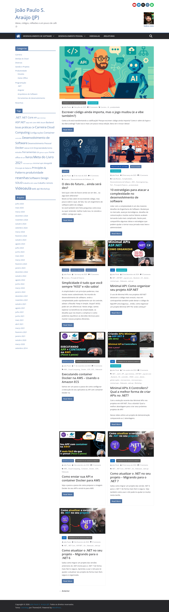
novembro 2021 (21, 300)
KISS (133, 182)
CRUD (131, 377)
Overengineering (141, 182)
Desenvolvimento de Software (37, 36)
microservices (125, 380)
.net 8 (118, 374)
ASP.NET (119, 278)
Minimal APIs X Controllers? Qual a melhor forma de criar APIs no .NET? (130, 391)
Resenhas (19, 103)
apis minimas (129, 374)
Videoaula (123, 281)
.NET (112, 270)
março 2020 (20, 344)
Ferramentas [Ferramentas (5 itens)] (29, 152)
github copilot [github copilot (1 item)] (44, 152)
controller (124, 377)
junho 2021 (19, 316)
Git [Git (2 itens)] (38, 152)
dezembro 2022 (21, 272)
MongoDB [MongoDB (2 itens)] (48, 163)
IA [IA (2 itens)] (21, 157)
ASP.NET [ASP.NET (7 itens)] (20, 122)
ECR (88, 369)
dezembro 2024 (21, 216)
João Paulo (67, 107)
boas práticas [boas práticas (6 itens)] (23, 127)
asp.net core (128, 278)
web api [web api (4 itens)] (36, 188)
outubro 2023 (20, 240)
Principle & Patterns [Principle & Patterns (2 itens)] (23, 168)
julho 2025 (19, 204)
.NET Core (120, 469)
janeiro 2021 (20, 336)
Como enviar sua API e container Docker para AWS (81, 478)
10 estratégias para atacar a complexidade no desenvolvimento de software (129, 195)
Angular (21, 90)
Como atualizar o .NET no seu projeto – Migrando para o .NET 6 (82, 554)
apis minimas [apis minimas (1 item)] (41, 118)
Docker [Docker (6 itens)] (19, 147)
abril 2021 (19, 324)
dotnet (146, 278)
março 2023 (20, 260)
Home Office (23, 78)
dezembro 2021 (21, 296)
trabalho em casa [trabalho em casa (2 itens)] (30, 183)
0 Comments (92, 107)
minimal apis (114, 281)
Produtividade (135, 166)
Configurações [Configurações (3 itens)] (36, 132)
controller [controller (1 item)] (18, 138)
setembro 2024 (21, 228)
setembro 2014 (21, 348)
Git (133, 469)
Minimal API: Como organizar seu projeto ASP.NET (130, 288)
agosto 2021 (20, 308)
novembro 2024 (21, 220)
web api (130, 281)
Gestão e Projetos (77, 270)
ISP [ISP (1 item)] (24, 158)
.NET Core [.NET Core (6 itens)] (27, 117)
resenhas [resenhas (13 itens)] (22, 178)
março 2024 (20, 232)
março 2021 (20, 328)
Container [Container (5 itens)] (49, 132)
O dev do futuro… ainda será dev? (81, 186)
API (123, 374)
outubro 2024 (20, 224)
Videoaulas (94, 36)
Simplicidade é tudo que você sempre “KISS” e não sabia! (82, 284)
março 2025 (20, 212)
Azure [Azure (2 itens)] (43, 122)
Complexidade (127, 179)
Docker (83, 369)
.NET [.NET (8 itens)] (18, 117)
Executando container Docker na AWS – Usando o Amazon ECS (80, 378)
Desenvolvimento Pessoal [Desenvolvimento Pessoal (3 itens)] (39, 143)
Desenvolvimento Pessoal (70, 36)
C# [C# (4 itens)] (33, 127)
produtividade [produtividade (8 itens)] (34, 172)
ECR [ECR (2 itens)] (31, 148)
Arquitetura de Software (119, 166)
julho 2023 (19, 248)
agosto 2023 (20, 244)
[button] (53, 36)
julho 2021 (19, 312)
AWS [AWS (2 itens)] (38, 122)
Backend (136, 278)
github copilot (114, 380)
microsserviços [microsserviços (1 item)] (27, 163)
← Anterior (64, 591)
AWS (65, 369)
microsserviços (136, 380)
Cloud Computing (74, 369)
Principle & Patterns (121, 185)
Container (84, 469)
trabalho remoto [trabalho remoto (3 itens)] (45, 183)
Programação (92, 103)
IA (108, 107)
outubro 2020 (20, 340)
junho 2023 (19, 252)
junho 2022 (19, 284)
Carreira (103, 107)
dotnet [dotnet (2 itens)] (27, 148)
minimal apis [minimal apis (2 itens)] (38, 163)
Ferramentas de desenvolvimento (74, 103)
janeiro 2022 (20, 292)
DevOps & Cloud (68, 361)
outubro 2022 (20, 276)
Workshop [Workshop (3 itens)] (45, 189)
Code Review (116, 179)
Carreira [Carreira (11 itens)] (40, 127)
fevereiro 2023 (21, 264)
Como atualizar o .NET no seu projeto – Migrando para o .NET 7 (130, 477)
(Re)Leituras (109, 36)
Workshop (138, 383)
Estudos (21, 74)
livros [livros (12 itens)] (29, 157)
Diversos (18, 63)
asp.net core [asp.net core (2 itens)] (31, 122)
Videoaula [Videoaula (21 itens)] (23, 188)
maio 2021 (19, 320)
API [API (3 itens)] (35, 117)
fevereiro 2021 (21, 332)
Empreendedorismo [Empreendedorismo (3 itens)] (43, 148)
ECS (92, 369)
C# (142, 278)
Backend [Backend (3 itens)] (50, 122)
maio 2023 (19, 256)
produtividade (115, 107)
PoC (111, 185)
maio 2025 (19, 208)
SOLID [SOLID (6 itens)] (19, 182)
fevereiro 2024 (21, 236)
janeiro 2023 (20, 268)
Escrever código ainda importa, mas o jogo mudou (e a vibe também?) (103, 114)
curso (137, 377)
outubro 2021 (20, 304)
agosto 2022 (20, 280)
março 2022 (20, 288)
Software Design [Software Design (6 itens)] (39, 178)
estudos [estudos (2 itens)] (18, 152)
